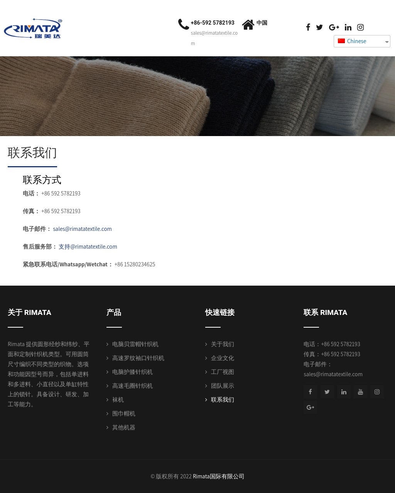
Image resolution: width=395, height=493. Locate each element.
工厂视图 (222, 371)
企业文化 (222, 358)
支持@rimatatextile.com (88, 246)
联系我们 (222, 399)
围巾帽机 (123, 413)
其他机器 (123, 427)
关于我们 (222, 344)
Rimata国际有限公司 (219, 476)
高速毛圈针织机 (132, 385)
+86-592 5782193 (213, 23)
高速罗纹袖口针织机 (138, 358)
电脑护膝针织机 (132, 371)
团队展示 (222, 385)
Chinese (352, 41)
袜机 (118, 399)
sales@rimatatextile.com (82, 228)
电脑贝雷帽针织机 (135, 344)
